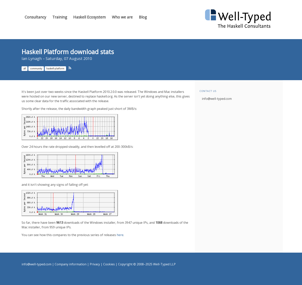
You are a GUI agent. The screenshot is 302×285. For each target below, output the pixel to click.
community (36, 68)
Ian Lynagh (32, 58)
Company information (70, 264)
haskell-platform (55, 68)
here (120, 235)
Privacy (95, 264)
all (24, 68)
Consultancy (35, 17)
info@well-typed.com (217, 99)
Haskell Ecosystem (89, 17)
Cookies (109, 264)
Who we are (122, 17)
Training (59, 17)
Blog (143, 17)
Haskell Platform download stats (68, 52)
